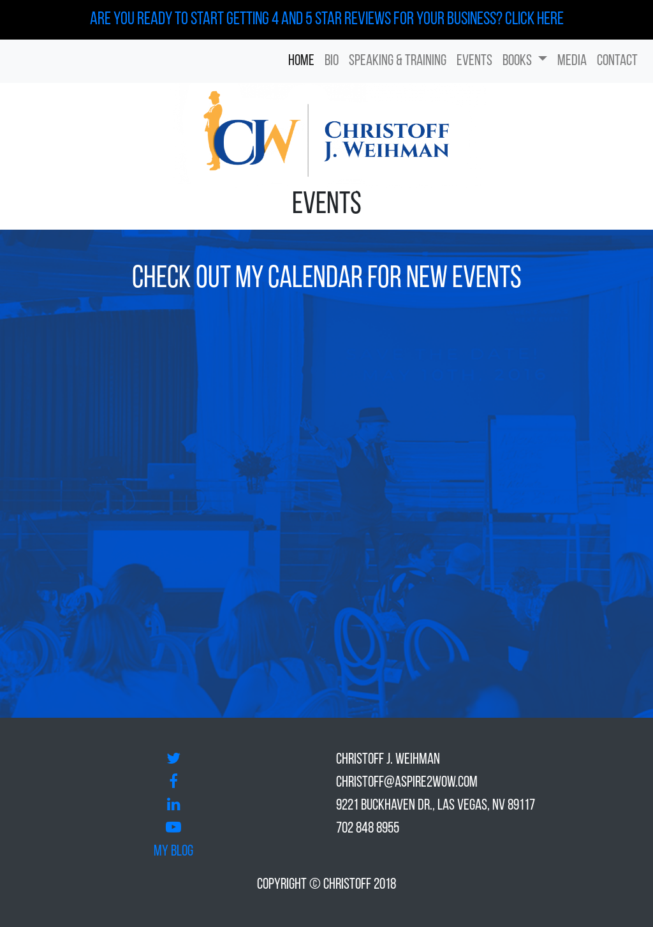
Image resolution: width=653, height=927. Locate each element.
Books (518, 61)
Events (474, 61)
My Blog (173, 851)
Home (301, 61)
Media (572, 61)
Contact (617, 61)
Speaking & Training (397, 61)
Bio (332, 61)
